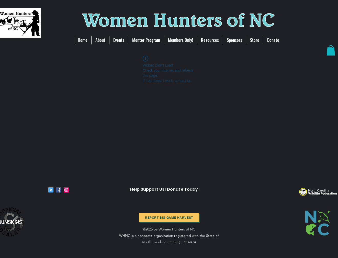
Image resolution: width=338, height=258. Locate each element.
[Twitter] (50, 189)
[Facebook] (58, 189)
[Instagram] (66, 189)
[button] (330, 50)
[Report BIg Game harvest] (169, 217)
